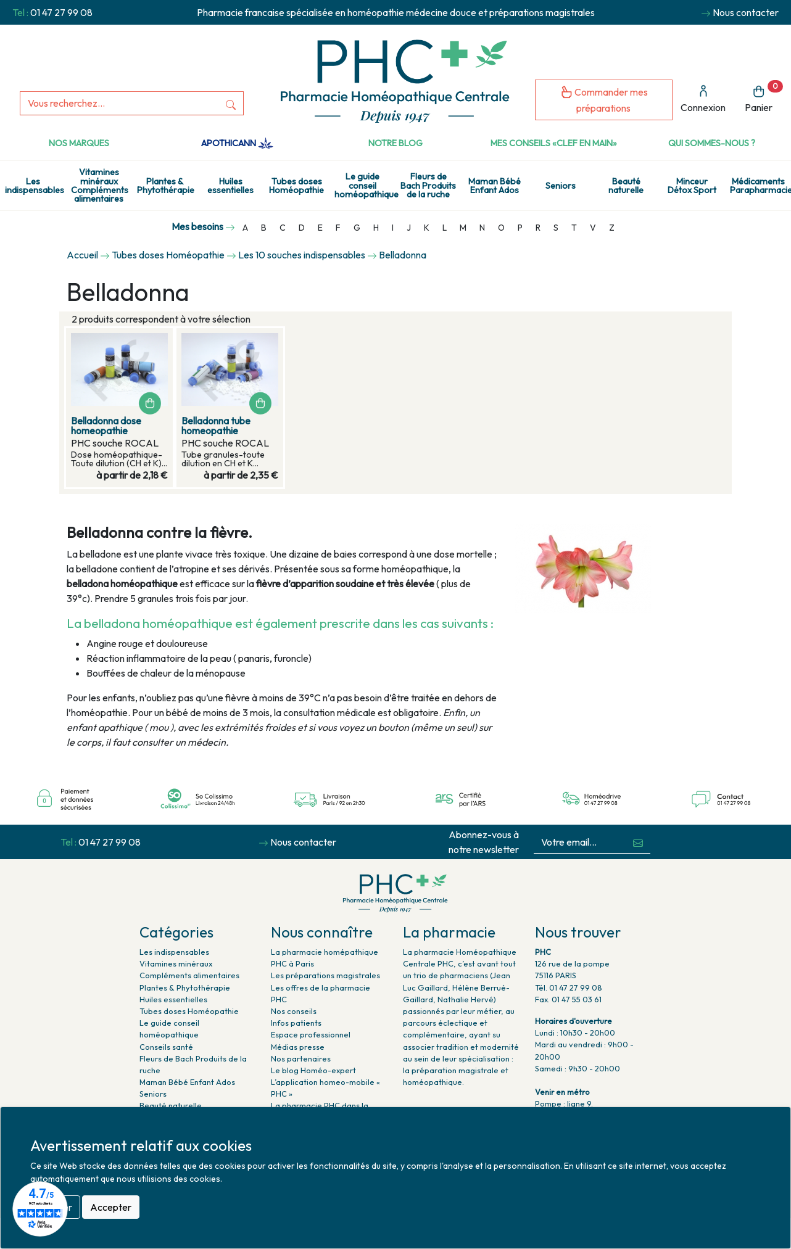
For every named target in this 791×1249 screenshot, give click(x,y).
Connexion (703, 99)
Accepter (110, 1207)
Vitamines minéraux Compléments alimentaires (99, 185)
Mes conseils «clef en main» (554, 143)
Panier (764, 97)
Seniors (560, 185)
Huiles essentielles (230, 186)
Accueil (82, 255)
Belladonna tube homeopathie (216, 425)
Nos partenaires (301, 1058)
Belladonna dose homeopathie (106, 425)
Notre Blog (395, 143)
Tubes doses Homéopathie (296, 186)
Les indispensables (34, 186)
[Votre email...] (580, 842)
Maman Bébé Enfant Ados (494, 186)
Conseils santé (166, 1047)
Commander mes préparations (604, 99)
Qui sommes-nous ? (711, 143)
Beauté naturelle (626, 186)
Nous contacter (746, 12)
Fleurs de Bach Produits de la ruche (428, 185)
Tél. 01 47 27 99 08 (568, 987)
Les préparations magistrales (325, 975)
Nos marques (79, 143)
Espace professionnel (310, 1034)
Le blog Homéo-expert (313, 1070)
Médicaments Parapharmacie (760, 186)
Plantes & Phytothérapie (165, 186)
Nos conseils (294, 1011)
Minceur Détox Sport (692, 186)
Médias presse (298, 1047)
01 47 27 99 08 (61, 12)
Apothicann (237, 143)
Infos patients (296, 1023)
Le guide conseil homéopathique (364, 185)
